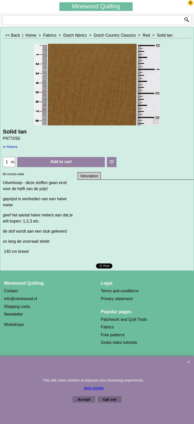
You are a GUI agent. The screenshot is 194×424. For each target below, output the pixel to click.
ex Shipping (10, 146)
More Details (94, 388)
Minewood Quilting (96, 6)
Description (89, 176)
